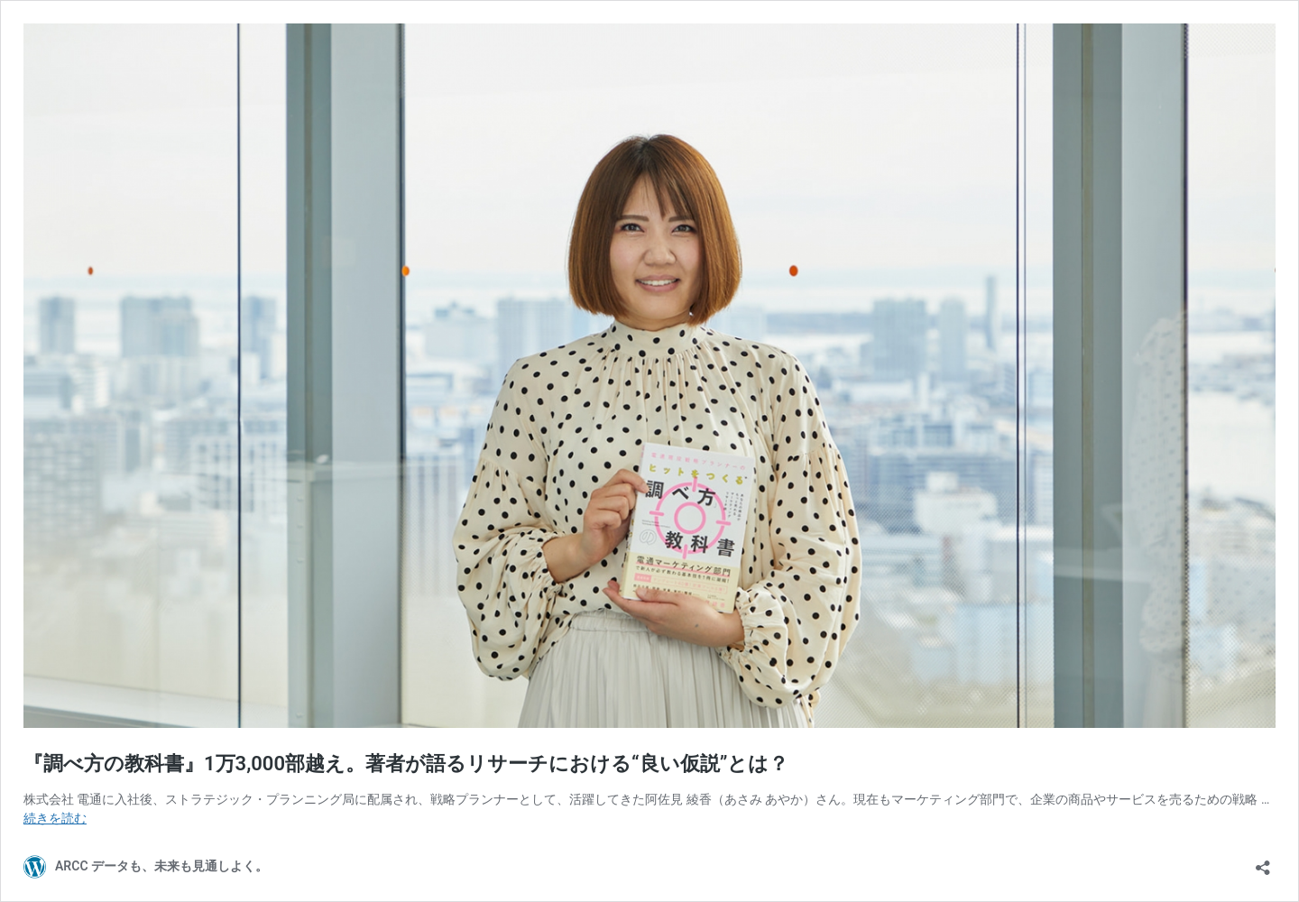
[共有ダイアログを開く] (1263, 862)
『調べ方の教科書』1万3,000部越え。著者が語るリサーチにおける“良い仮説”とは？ (405, 763)
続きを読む (55, 818)
